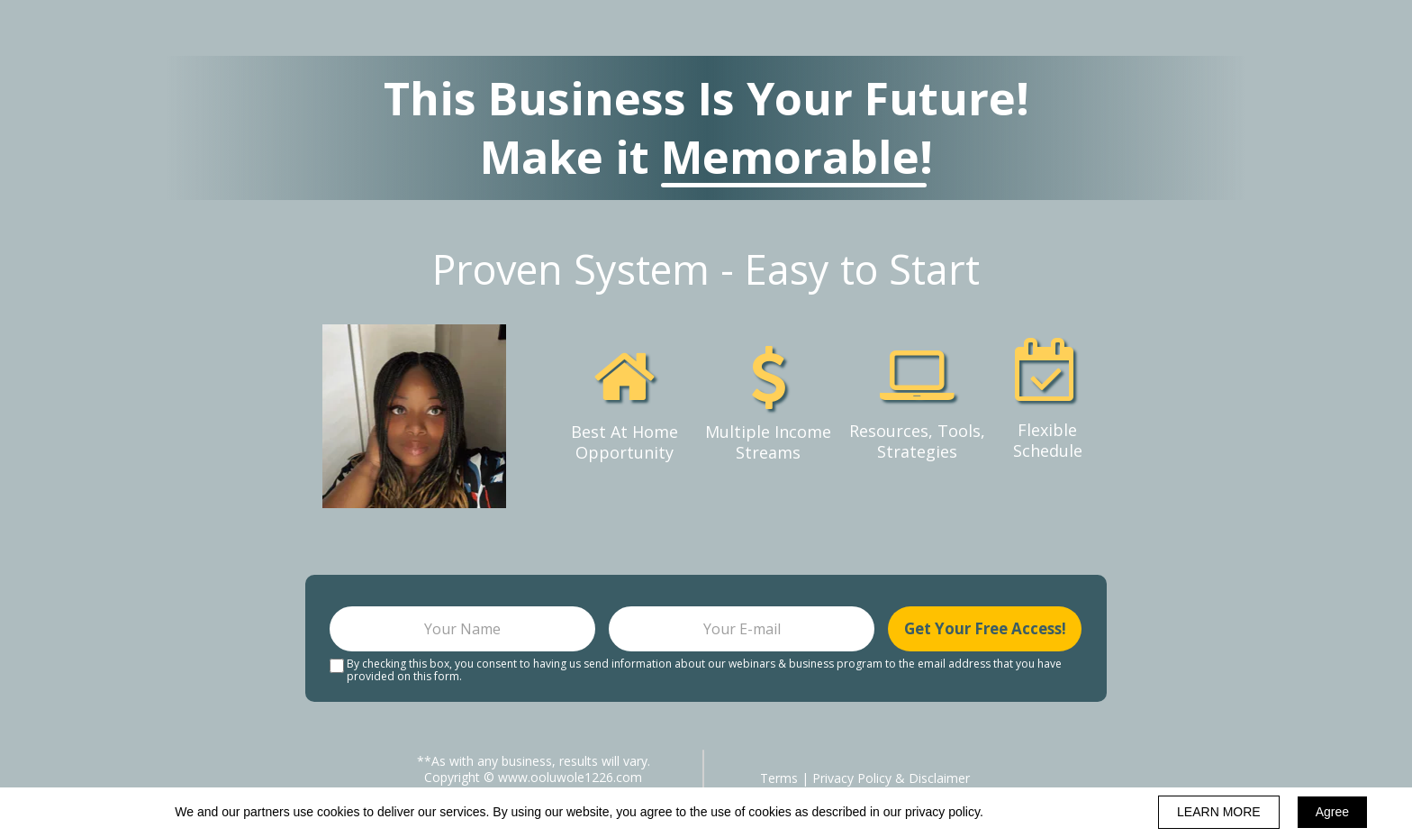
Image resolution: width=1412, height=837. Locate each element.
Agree (1332, 812)
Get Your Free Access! (985, 628)
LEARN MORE (1219, 812)
